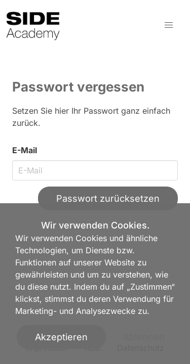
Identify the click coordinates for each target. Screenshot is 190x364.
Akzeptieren (61, 337)
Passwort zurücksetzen (108, 198)
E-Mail (24, 150)
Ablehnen (144, 337)
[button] (169, 25)
